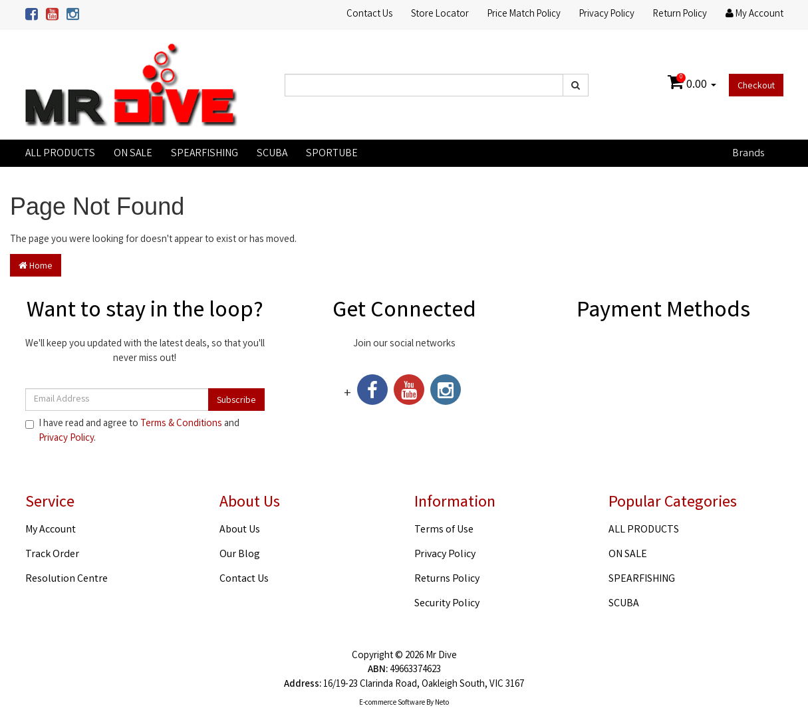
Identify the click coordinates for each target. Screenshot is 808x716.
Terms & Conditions (181, 424)
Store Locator (440, 14)
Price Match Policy (524, 14)
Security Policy (446, 604)
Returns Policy (446, 579)
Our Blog (239, 554)
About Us (239, 530)
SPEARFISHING (204, 154)
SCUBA (272, 154)
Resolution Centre (66, 579)
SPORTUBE (332, 154)
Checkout (756, 86)
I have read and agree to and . (132, 431)
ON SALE (133, 154)
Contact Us (369, 14)
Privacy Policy (606, 14)
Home (36, 266)
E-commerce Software (392, 703)
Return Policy (680, 14)
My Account (50, 530)
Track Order (52, 554)
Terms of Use (443, 530)
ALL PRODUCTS (60, 154)
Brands (748, 154)
